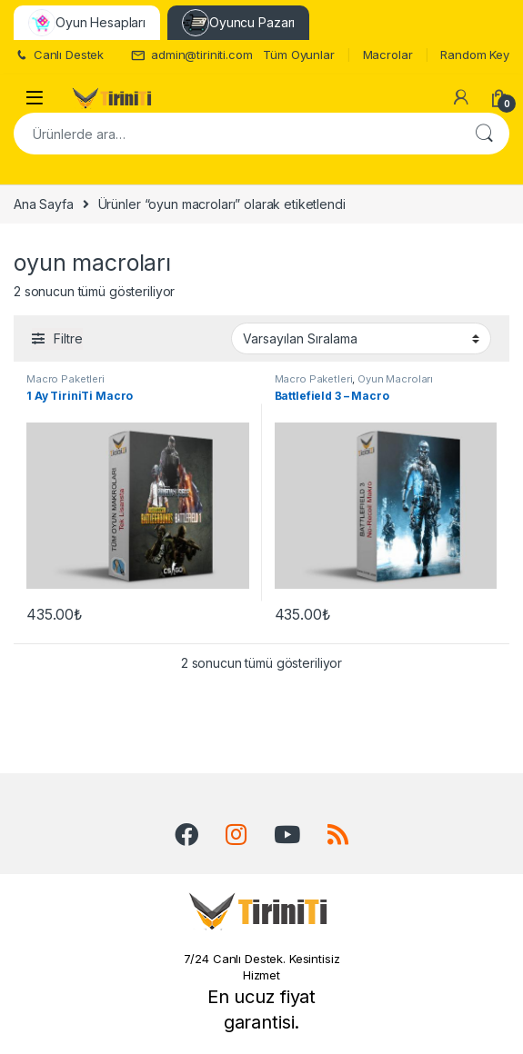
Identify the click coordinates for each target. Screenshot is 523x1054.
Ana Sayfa (44, 204)
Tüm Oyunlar (298, 54)
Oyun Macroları (395, 379)
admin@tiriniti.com (191, 55)
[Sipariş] (361, 338)
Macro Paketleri (65, 379)
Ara (483, 133)
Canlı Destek (59, 55)
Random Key (474, 54)
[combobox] (236, 133)
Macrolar (388, 54)
